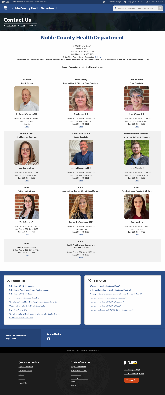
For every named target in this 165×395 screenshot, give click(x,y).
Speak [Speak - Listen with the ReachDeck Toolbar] (131, 380)
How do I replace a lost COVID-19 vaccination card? (112, 310)
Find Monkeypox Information (21, 318)
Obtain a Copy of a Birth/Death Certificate (27, 306)
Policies (21, 375)
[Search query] (144, 8)
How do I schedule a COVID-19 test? (105, 306)
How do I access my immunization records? (108, 298)
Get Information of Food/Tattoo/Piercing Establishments (33, 302)
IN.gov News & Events (79, 371)
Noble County (11, 26)
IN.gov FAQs (23, 383)
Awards (74, 386)
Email (27, 126)
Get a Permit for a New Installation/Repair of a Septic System (34, 314)
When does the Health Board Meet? (105, 286)
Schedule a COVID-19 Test (20, 294)
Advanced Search (25, 371)
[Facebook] (48, 339)
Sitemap (22, 379)
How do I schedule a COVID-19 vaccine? (107, 302)
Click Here (99, 57)
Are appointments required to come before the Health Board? (116, 294)
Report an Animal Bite (18, 310)
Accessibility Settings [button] (132, 370)
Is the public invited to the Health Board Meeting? (110, 290)
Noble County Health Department (34, 8)
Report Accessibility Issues (134, 374)
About (23, 26)
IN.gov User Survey (26, 367)
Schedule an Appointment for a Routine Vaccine (29, 290)
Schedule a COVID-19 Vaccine (22, 286)
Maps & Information (78, 367)
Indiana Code (76, 375)
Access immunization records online (24, 298)
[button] (112, 2)
